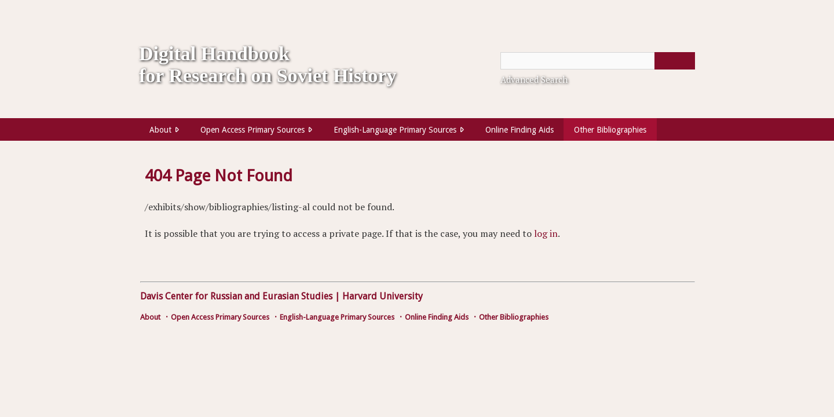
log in (546, 233)
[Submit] (674, 61)
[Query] (597, 61)
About (160, 129)
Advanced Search (534, 79)
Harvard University (382, 296)
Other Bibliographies (610, 129)
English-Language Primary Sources (395, 129)
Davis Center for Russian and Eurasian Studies (236, 296)
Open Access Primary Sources (252, 129)
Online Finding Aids (519, 129)
